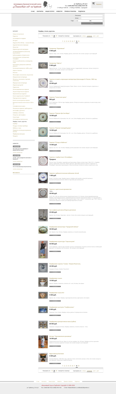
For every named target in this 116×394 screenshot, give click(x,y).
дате (98, 36)
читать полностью (17, 152)
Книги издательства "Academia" (21, 96)
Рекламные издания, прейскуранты (22, 108)
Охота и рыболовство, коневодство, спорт (23, 61)
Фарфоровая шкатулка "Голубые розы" (61, 307)
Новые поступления (18, 34)
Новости (59, 11)
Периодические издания (19, 98)
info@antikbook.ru (72, 387)
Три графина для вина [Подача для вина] (62, 210)
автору (84, 36)
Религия (15, 72)
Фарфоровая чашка (55, 278)
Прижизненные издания (19, 93)
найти (92, 23)
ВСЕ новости (16, 172)
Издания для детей (18, 85)
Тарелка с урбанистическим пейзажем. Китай (64, 173)
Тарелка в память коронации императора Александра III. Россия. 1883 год (73, 79)
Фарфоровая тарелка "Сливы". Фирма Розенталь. (65, 264)
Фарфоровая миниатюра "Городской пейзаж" (64, 227)
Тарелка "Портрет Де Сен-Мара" (59, 113)
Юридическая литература (20, 77)
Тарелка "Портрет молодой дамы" (60, 128)
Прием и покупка (70, 11)
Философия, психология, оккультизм (23, 75)
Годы (78, 20)
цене (94, 36)
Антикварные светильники (20, 119)
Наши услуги (49, 11)
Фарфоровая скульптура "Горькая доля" (62, 241)
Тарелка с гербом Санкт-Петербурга (60, 157)
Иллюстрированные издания (21, 89)
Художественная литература (20, 45)
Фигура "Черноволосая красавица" (60, 336)
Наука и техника (17, 70)
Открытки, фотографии (19, 115)
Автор (78, 18)
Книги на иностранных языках (21, 100)
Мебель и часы (17, 128)
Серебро (15, 123)
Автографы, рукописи (19, 110)
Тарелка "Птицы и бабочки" (58, 142)
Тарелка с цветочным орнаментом (60, 189)
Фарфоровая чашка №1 (56, 292)
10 (52, 36)
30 (56, 36)
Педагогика (16, 87)
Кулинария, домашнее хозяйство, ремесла (22, 65)
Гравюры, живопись (18, 112)
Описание (79, 15)
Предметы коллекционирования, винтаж (22, 130)
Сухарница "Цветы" (55, 63)
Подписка (81, 11)
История (15, 40)
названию (89, 36)
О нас (33, 11)
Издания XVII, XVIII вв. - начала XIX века (23, 42)
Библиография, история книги (21, 55)
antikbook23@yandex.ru (83, 387)
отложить (55, 56)
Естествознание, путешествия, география (21, 58)
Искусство (15, 47)
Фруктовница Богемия (56, 353)
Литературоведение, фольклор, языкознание (21, 52)
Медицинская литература (20, 83)
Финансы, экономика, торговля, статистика (21, 79)
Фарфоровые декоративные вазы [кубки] (62, 321)
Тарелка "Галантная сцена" (58, 97)
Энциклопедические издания (21, 91)
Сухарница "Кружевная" (57, 48)
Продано (15, 136)
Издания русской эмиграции (20, 49)
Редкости (15, 36)
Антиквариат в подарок (19, 38)
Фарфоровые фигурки (19, 134)
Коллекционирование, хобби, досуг (22, 68)
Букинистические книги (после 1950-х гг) (23, 103)
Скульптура (16, 117)
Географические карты (19, 106)
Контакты (40, 11)
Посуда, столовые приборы (20, 126)
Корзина (98, 4)
